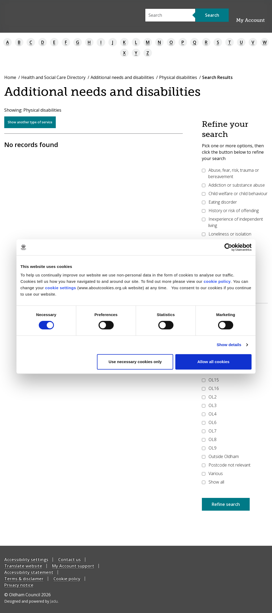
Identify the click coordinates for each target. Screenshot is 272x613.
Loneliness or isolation (226, 234)
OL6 (209, 422)
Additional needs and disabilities (122, 77)
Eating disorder (219, 202)
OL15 (210, 380)
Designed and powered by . (31, 601)
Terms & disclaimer (24, 579)
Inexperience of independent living (232, 222)
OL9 (209, 448)
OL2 (209, 397)
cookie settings (60, 287)
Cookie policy (66, 579)
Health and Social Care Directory (53, 77)
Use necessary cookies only (135, 361)
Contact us (69, 559)
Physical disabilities (178, 77)
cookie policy (217, 281)
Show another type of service (30, 122)
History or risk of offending (230, 210)
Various (212, 473)
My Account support (73, 566)
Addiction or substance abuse (233, 185)
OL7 (209, 431)
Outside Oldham (220, 456)
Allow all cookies (213, 361)
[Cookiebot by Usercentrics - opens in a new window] (228, 247)
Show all (213, 482)
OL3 (209, 405)
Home (10, 77)
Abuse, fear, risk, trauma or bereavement (230, 173)
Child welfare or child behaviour (234, 193)
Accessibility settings (26, 559)
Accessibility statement (28, 572)
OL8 (209, 439)
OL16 (210, 388)
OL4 (209, 414)
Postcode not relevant (226, 465)
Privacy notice (18, 585)
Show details (229, 344)
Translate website (23, 566)
